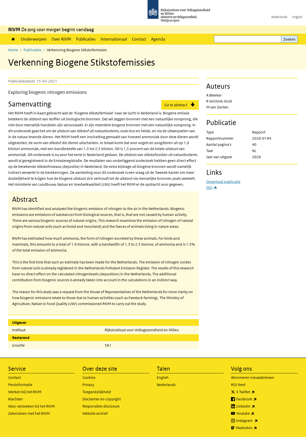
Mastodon (257, 428)
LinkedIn (256, 406)
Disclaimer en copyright (101, 399)
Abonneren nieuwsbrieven (252, 377)
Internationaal (114, 39)
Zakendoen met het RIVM (29, 413)
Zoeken (289, 39)
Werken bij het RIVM (24, 391)
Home (13, 39)
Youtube (256, 413)
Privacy (88, 384)
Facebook (257, 399)
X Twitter (256, 392)
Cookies (88, 377)
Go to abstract (175, 105)
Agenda (158, 39)
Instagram (258, 421)
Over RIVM (61, 39)
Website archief (95, 413)
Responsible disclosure (101, 406)
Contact (139, 39)
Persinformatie (20, 384)
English (297, 17)
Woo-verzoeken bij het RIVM (31, 406)
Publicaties (86, 39)
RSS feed (238, 384)
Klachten (15, 399)
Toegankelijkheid (96, 391)
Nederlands (279, 17)
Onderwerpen (34, 39)
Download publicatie (223, 181)
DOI (211, 187)
